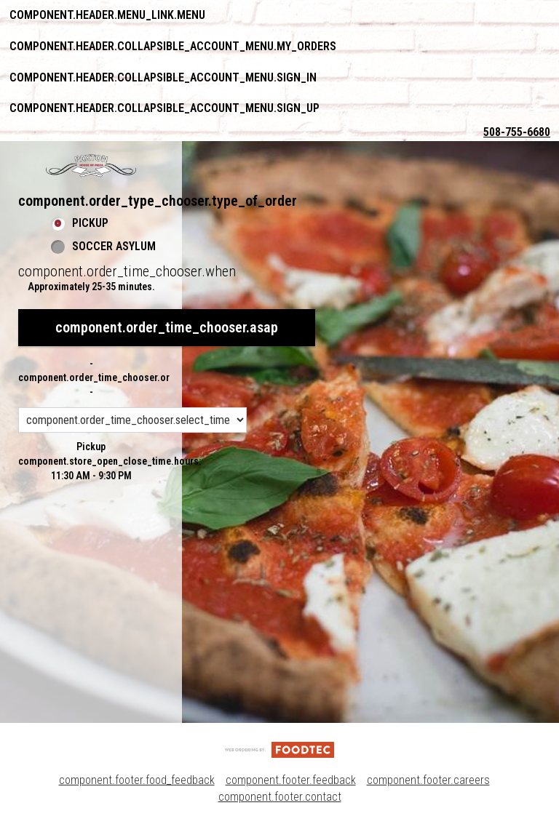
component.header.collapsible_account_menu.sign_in (163, 77)
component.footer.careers (428, 780)
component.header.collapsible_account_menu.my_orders (172, 46)
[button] (91, 165)
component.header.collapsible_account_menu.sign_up (164, 108)
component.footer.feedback (291, 780)
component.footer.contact (279, 797)
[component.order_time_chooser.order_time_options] (132, 420)
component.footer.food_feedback (137, 780)
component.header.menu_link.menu (107, 15)
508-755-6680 (516, 132)
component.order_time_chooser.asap (166, 327)
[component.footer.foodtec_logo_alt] (279, 749)
